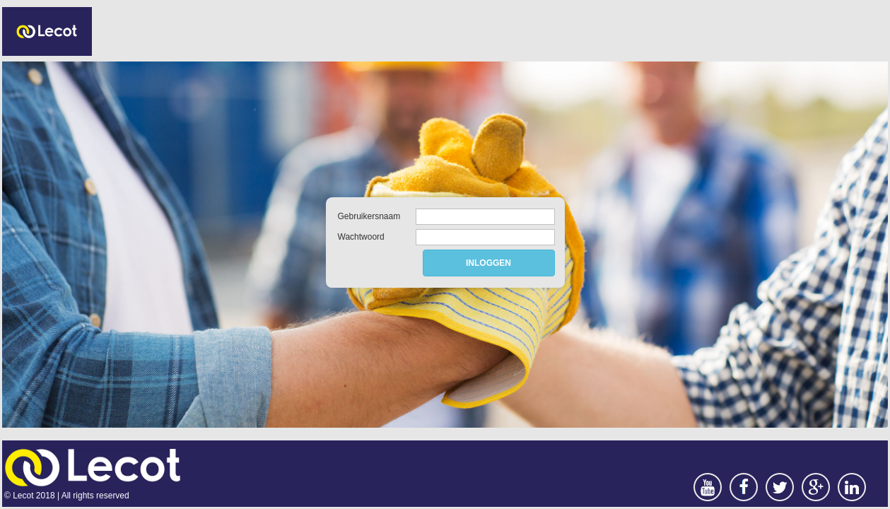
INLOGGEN (488, 263)
